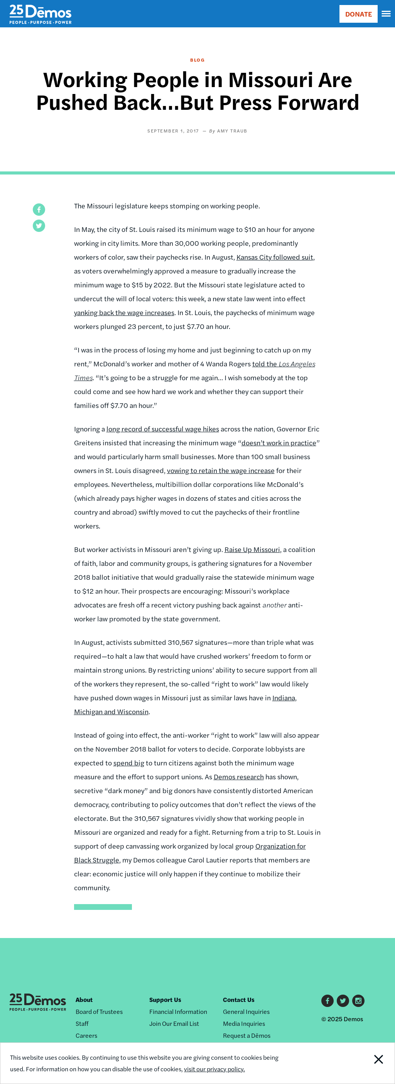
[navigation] (386, 14)
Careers (86, 1035)
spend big (128, 762)
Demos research (239, 776)
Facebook (327, 1001)
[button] (39, 209)
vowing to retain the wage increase (221, 470)
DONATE (358, 13)
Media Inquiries (244, 1023)
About (84, 999)
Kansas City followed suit (274, 257)
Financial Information (178, 1011)
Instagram (358, 1001)
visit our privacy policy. (214, 1068)
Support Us (165, 999)
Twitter (343, 1001)
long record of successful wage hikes (162, 428)
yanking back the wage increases (124, 312)
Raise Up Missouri (252, 549)
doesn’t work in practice (278, 442)
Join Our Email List (174, 1023)
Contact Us (239, 999)
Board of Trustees (99, 1011)
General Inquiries (246, 1011)
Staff (82, 1023)
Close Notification (358, 1063)
